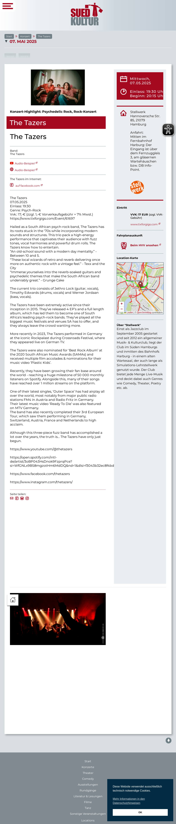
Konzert (25, 36)
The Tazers (44, 36)
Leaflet (128, 312)
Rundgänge (88, 790)
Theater (88, 773)
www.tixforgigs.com (144, 224)
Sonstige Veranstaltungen (88, 813)
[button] (140, 284)
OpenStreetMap (144, 312)
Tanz (88, 808)
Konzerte (88, 767)
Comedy (88, 778)
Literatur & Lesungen (88, 796)
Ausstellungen (88, 784)
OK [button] (140, 812)
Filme (88, 802)
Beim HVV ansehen (144, 245)
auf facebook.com (27, 185)
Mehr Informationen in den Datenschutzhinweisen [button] (129, 800)
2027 (24, 57)
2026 (10, 57)
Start (9, 36)
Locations (88, 820)
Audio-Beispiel (25, 163)
